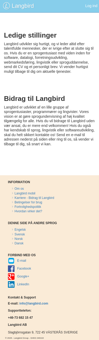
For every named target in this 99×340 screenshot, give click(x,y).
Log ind (91, 6)
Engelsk (20, 229)
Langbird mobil (25, 193)
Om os (19, 188)
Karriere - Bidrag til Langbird (34, 198)
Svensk (20, 234)
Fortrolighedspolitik (28, 207)
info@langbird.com (33, 303)
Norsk (19, 239)
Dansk (19, 243)
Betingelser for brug (28, 202)
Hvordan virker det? (28, 211)
